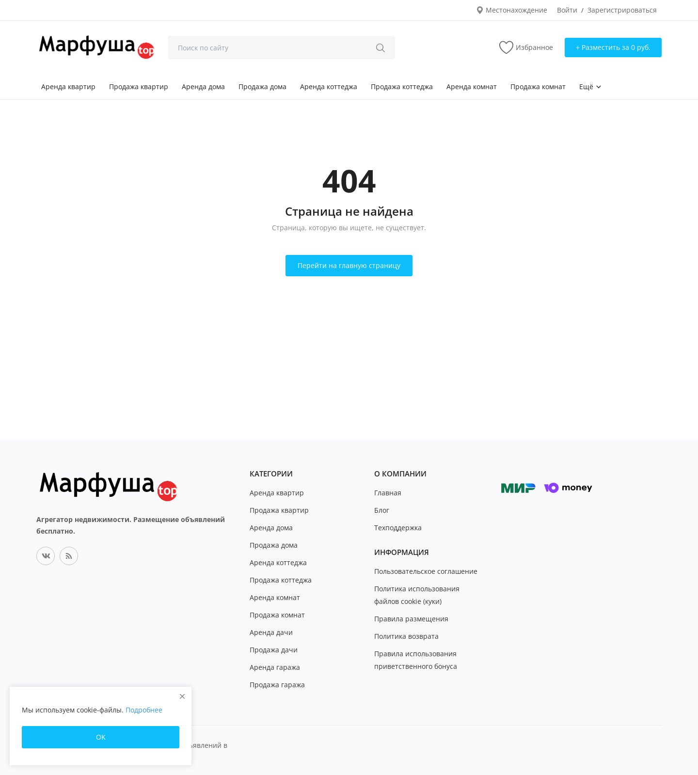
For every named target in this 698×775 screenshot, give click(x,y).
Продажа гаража (277, 684)
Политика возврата (406, 636)
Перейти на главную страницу (349, 265)
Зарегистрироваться (622, 10)
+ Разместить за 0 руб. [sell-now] (613, 47)
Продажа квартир (138, 86)
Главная (387, 492)
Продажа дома (262, 86)
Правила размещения (411, 618)
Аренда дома (203, 86)
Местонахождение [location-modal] (511, 10)
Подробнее (144, 709)
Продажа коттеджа (402, 86)
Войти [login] (567, 10)
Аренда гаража (275, 667)
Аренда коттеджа (328, 86)
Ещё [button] (590, 86)
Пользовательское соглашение (425, 571)
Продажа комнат (538, 86)
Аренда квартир (68, 86)
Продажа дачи (274, 649)
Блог (381, 510)
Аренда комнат (471, 86)
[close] (182, 696)
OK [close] (101, 737)
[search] (380, 47)
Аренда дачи (271, 632)
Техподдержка (398, 527)
